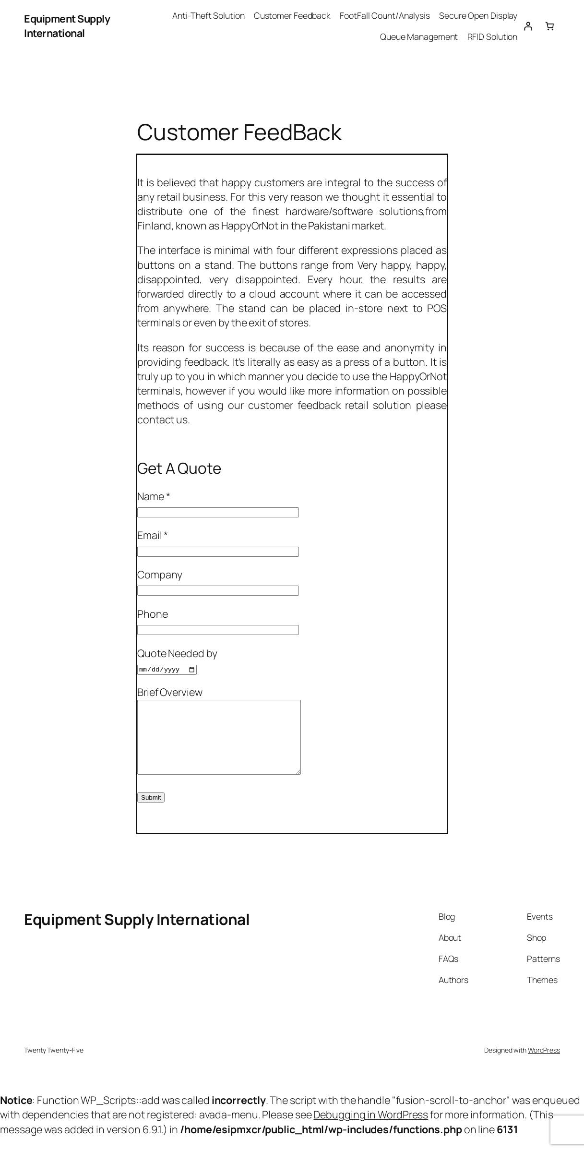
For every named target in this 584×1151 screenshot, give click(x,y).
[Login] (527, 25)
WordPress (544, 1064)
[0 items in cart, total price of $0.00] (549, 25)
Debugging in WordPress (370, 1129)
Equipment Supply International (67, 26)
